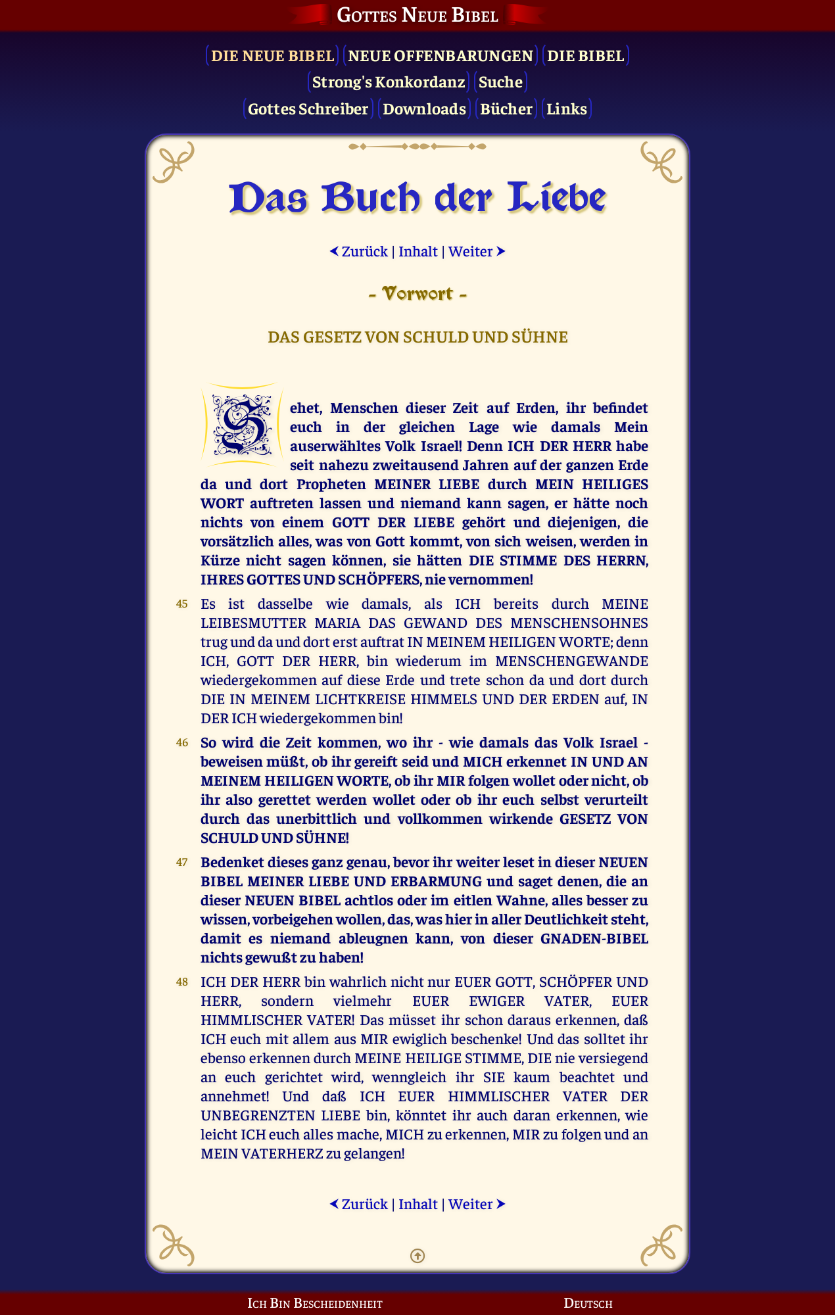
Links (566, 107)
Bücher (506, 107)
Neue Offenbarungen (441, 54)
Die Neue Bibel (273, 54)
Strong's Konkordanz (388, 80)
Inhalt (418, 250)
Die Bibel (585, 54)
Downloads (424, 107)
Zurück (358, 250)
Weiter (477, 250)
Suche (501, 80)
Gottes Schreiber (308, 107)
